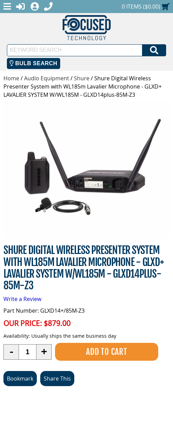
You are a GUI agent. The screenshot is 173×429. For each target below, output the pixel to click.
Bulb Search (33, 63)
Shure (81, 78)
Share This (57, 378)
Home (11, 78)
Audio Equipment (46, 78)
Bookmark (20, 378)
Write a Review (22, 299)
